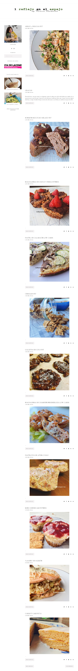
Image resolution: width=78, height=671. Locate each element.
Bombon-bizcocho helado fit (38, 118)
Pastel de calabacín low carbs (39, 238)
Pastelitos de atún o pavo (37, 455)
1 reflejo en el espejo (8, 56)
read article (29, 75)
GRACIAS (28, 90)
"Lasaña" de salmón (33, 561)
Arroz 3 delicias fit (34, 26)
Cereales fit (30, 294)
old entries (69, 666)
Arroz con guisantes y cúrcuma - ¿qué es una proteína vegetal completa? (13, 104)
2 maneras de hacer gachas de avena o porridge (13, 89)
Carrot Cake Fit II (33, 613)
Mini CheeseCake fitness (36, 508)
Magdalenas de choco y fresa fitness (42, 182)
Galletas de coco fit (34, 350)
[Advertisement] (50, 84)
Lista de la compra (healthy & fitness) (13, 74)
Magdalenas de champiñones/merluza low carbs (47, 402)
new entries (29, 666)
